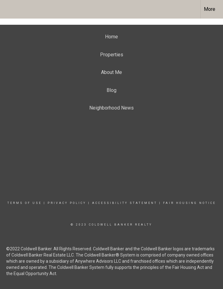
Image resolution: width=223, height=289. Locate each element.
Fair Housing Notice (189, 203)
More (209, 9)
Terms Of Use (24, 203)
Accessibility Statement (124, 203)
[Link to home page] (8, 9)
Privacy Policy (67, 203)
